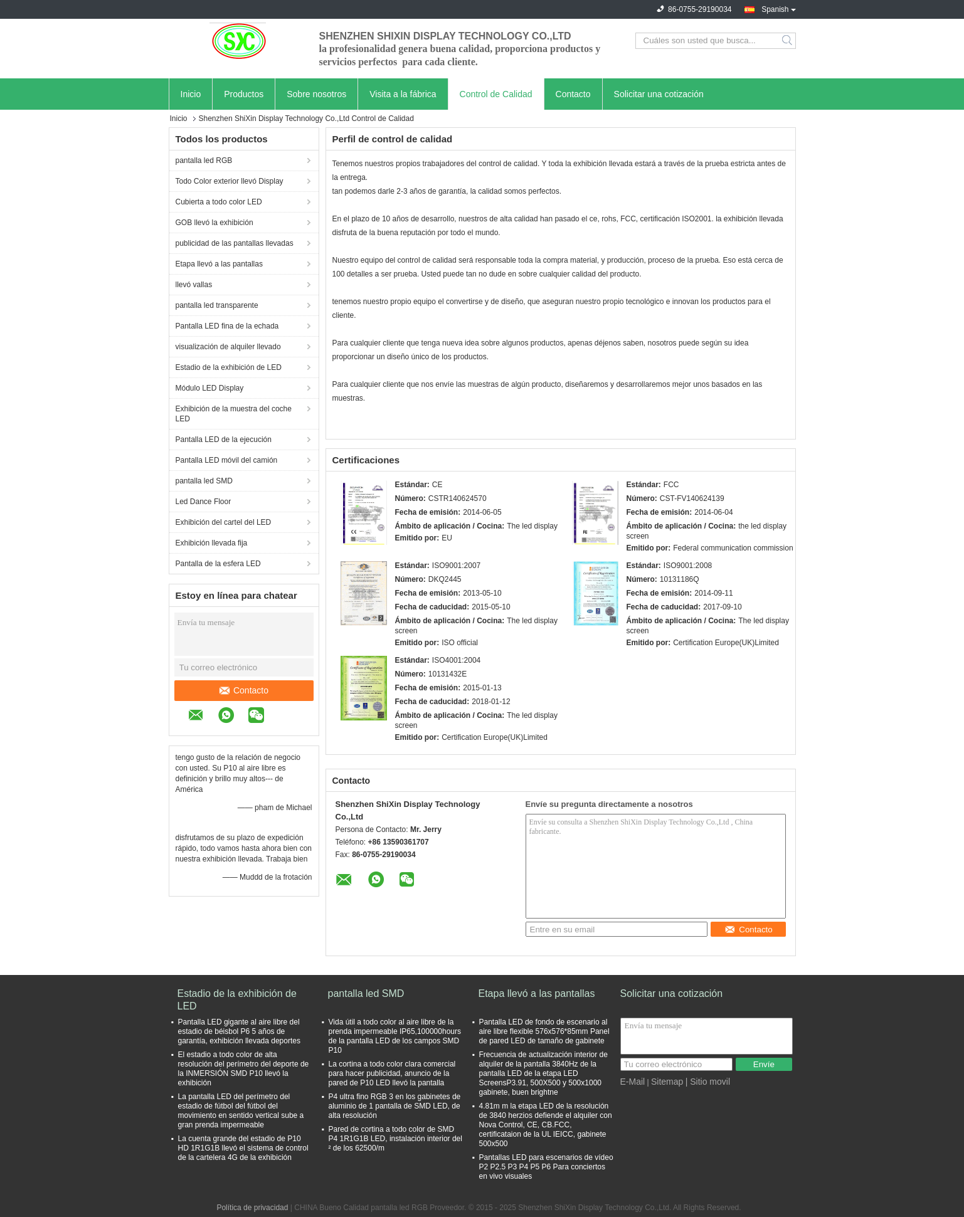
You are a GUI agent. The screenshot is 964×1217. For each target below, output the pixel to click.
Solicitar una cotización (659, 94)
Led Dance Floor (203, 501)
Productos (243, 94)
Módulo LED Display (210, 388)
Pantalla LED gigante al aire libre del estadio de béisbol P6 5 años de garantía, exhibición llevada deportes (239, 1031)
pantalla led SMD (204, 481)
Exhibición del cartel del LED (224, 522)
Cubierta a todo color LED (219, 202)
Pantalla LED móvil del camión (227, 460)
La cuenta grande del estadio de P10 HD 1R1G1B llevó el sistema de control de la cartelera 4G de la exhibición (243, 1148)
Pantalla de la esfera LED (218, 563)
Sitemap (667, 1082)
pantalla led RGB (204, 160)
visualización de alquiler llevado (228, 346)
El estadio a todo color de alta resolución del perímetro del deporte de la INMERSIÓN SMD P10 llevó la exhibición (243, 1068)
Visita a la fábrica (402, 94)
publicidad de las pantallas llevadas (235, 243)
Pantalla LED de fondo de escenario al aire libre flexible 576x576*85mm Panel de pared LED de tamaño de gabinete (544, 1031)
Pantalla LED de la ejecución (224, 439)
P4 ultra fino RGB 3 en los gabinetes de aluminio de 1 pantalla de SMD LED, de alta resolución (395, 1106)
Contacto (573, 94)
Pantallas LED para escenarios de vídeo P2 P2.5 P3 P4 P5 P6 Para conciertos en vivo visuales (546, 1167)
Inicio (191, 94)
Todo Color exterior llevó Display (229, 181)
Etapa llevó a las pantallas (219, 264)
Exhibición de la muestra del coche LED (234, 413)
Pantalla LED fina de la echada (227, 326)
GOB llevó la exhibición (214, 222)
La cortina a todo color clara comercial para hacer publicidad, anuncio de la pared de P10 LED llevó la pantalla (392, 1073)
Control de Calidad (496, 94)
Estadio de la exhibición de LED (229, 367)
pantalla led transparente (217, 305)
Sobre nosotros (316, 94)
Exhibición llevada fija (212, 543)
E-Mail (632, 1082)
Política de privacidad (252, 1207)
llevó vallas (194, 284)
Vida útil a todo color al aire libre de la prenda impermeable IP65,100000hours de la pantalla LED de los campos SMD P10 (395, 1036)
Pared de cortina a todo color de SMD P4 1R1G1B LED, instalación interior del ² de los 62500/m (395, 1138)
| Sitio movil (708, 1082)
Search (788, 41)
